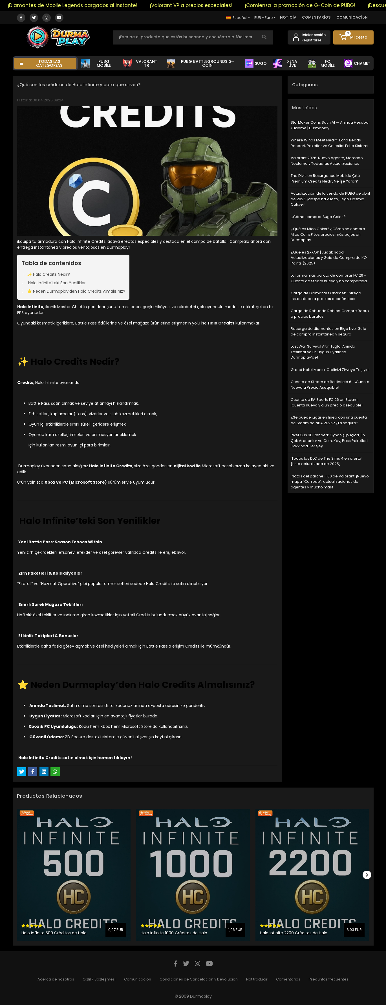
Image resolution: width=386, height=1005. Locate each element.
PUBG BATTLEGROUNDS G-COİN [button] (200, 63)
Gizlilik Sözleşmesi (99, 979)
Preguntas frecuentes (328, 979)
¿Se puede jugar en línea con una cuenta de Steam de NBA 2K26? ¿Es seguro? (329, 420)
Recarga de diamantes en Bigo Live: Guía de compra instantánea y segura (328, 331)
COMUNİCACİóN (352, 17)
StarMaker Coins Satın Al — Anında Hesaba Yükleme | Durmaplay (330, 125)
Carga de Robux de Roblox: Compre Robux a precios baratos (330, 313)
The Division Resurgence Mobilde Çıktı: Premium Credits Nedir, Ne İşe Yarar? (326, 178)
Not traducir (257, 979)
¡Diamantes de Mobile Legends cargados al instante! (78, 5)
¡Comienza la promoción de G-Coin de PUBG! (306, 5)
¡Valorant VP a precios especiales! (197, 5)
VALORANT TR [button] (140, 63)
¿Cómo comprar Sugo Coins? (318, 216)
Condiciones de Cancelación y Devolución (199, 979)
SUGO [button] (256, 63)
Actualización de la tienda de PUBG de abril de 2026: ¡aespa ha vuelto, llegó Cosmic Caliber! (330, 199)
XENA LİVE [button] (285, 63)
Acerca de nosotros (56, 979)
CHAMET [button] (357, 63)
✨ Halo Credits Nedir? (48, 274)
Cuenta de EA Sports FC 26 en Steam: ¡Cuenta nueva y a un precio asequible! (327, 402)
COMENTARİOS (316, 17)
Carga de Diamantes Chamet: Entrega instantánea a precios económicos (326, 295)
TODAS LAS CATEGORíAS (41, 63)
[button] (353, 37)
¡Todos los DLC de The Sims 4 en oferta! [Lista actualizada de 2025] (326, 461)
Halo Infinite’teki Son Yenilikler (56, 283)
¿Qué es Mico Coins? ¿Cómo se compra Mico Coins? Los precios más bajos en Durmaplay (328, 234)
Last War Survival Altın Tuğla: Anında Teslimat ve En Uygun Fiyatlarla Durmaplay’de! (323, 352)
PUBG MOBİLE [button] (96, 63)
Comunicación (137, 979)
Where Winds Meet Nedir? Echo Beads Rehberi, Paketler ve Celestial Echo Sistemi (329, 142)
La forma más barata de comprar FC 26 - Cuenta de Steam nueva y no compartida (329, 278)
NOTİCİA (288, 17)
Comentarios (288, 979)
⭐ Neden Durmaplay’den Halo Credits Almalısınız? (76, 291)
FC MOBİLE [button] (321, 63)
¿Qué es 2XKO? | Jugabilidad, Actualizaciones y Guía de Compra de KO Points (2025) (329, 258)
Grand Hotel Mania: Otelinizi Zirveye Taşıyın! (330, 369)
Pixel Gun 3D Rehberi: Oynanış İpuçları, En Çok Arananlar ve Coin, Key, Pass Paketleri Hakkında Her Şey (329, 440)
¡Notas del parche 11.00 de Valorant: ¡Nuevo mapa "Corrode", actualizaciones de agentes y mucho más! (330, 481)
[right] (369, 875)
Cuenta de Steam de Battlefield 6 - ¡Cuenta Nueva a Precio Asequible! (330, 384)
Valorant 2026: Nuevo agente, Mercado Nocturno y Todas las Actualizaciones (327, 160)
